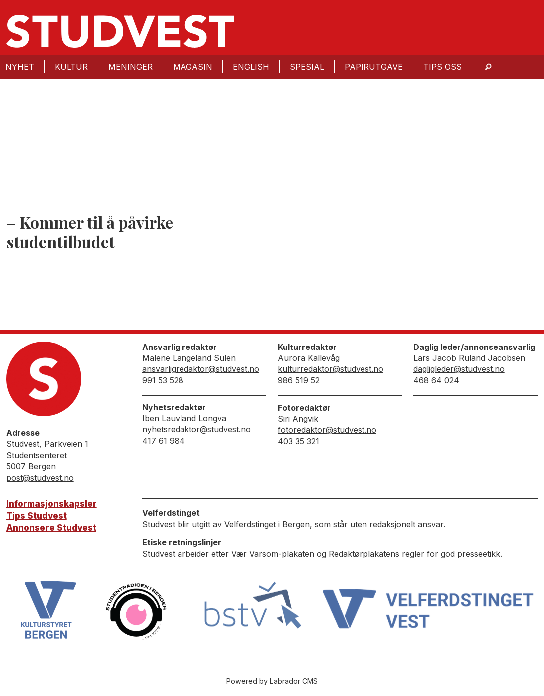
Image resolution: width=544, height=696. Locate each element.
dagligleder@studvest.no (459, 369)
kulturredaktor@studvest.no (330, 369)
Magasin (192, 67)
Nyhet (19, 67)
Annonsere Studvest (51, 528)
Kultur (71, 67)
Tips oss (442, 67)
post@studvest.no (40, 478)
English (251, 67)
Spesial (307, 67)
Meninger (130, 67)
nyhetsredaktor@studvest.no (196, 429)
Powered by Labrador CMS (272, 681)
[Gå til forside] (120, 31)
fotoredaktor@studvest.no (327, 430)
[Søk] (488, 67)
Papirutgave (374, 67)
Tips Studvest (36, 516)
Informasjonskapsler (51, 504)
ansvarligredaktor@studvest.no (200, 369)
